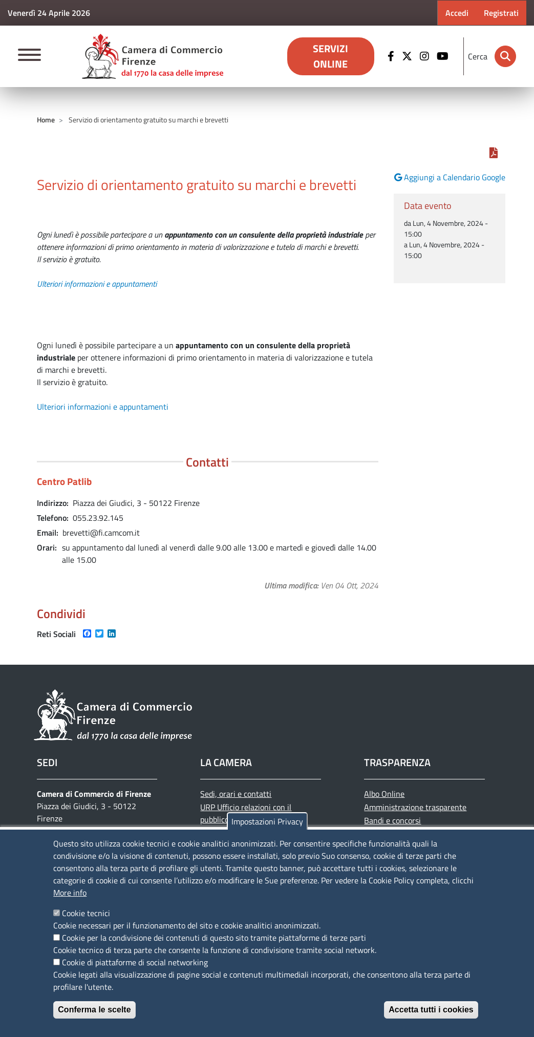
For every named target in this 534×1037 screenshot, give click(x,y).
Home (46, 119)
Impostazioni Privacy (267, 821)
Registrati (501, 13)
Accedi (456, 13)
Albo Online (384, 794)
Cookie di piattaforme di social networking (135, 962)
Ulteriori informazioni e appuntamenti (97, 284)
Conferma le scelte (94, 1009)
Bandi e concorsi (392, 820)
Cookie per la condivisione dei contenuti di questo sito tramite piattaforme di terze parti (214, 938)
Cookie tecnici (86, 913)
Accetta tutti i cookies (431, 1009)
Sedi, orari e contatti (235, 794)
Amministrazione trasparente (415, 807)
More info (70, 892)
